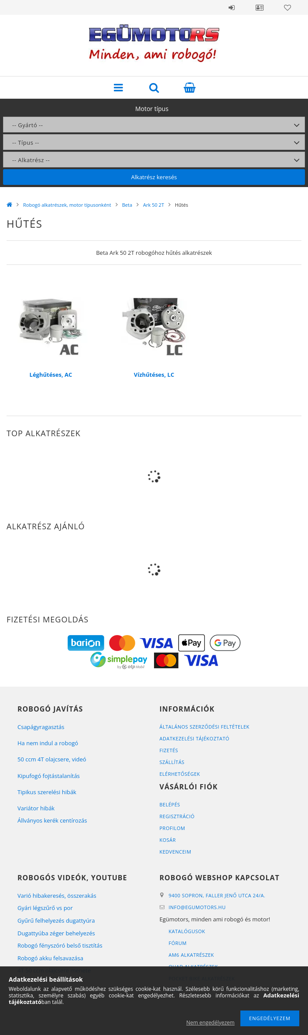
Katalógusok (187, 931)
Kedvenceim (176, 851)
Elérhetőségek (180, 774)
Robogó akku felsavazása (50, 958)
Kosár (168, 840)
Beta (127, 204)
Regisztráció (177, 816)
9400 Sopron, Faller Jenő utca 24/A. (217, 895)
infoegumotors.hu (197, 907)
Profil (259, 7)
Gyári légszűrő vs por (45, 908)
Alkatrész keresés (154, 177)
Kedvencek (287, 7)
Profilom (172, 828)
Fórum (178, 943)
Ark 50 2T (153, 204)
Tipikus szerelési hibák (46, 792)
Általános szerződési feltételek (205, 726)
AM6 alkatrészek (191, 955)
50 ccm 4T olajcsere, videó (51, 759)
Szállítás (172, 762)
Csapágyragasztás (41, 727)
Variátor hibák (36, 808)
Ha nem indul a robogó (47, 743)
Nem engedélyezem (210, 1022)
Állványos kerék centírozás (52, 820)
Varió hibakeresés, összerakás (56, 896)
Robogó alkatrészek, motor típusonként (67, 204)
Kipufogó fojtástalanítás (48, 776)
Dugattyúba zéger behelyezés (56, 933)
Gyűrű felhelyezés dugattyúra (56, 920)
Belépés (231, 7)
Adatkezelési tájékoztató (194, 738)
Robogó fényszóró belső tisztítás (60, 945)
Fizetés (169, 750)
